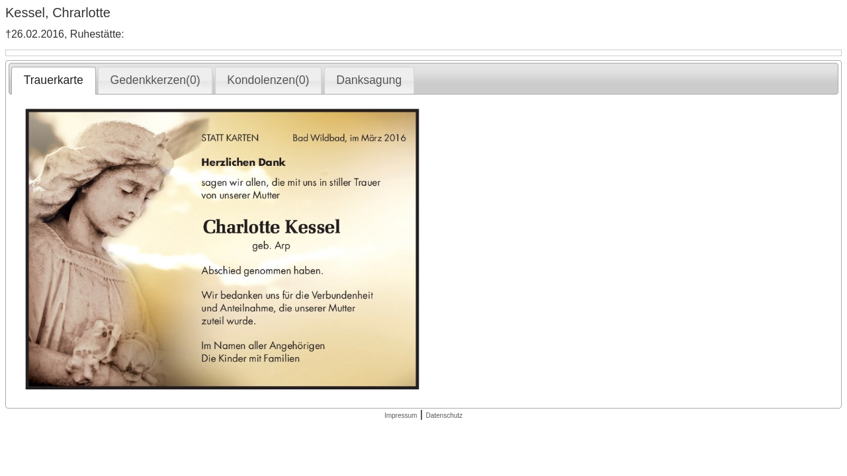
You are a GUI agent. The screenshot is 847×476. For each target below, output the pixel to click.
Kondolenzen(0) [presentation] (268, 80)
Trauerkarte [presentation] (53, 80)
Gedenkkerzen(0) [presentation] (156, 80)
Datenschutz (444, 415)
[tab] (53, 81)
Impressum (400, 415)
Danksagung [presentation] (369, 80)
